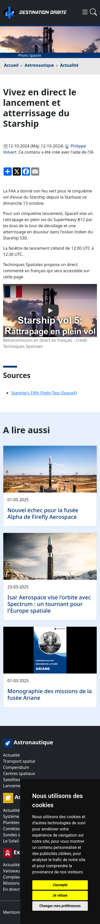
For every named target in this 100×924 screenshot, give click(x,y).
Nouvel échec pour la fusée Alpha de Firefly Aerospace (42, 513)
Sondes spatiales (19, 835)
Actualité (69, 65)
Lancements (14, 786)
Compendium (16, 767)
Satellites (11, 779)
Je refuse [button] (59, 895)
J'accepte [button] (60, 885)
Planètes (11, 822)
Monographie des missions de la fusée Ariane (49, 694)
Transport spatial (19, 761)
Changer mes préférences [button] (60, 906)
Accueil (11, 65)
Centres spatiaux (19, 773)
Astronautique (39, 65)
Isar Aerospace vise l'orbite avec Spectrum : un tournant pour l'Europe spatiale (49, 604)
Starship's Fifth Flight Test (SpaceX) (44, 393)
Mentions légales (19, 912)
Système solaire (18, 816)
